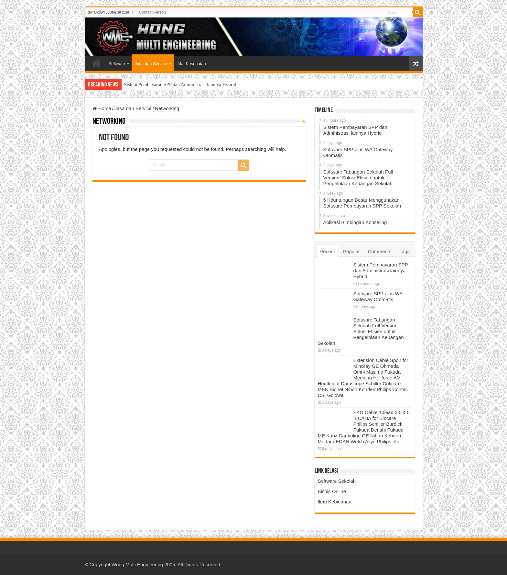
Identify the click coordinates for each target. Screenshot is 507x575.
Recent (327, 251)
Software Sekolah (337, 481)
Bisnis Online (332, 491)
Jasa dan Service (151, 63)
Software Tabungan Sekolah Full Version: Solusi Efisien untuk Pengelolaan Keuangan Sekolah (361, 331)
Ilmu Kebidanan (334, 501)
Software (117, 63)
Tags (404, 251)
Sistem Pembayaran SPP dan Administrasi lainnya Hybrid (180, 84)
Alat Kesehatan (192, 63)
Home (96, 63)
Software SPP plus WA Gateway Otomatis (378, 296)
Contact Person (152, 12)
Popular (351, 251)
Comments (380, 251)
